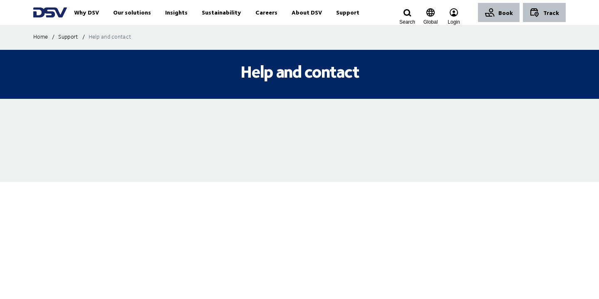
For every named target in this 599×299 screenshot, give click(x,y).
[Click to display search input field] (407, 22)
